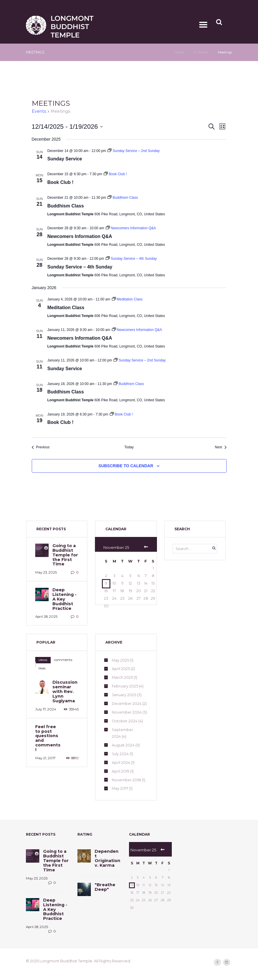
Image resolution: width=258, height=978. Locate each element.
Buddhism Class (65, 205)
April (121, 663)
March (122, 672)
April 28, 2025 (45, 612)
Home (178, 53)
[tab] (41, 655)
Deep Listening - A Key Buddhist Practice (63, 595)
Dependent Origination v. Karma (107, 864)
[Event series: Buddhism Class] (122, 198)
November (127, 788)
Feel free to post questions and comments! (48, 718)
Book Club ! (60, 182)
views (41, 655)
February (125, 681)
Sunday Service (64, 159)
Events (39, 111)
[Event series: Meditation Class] (127, 299)
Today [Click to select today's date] (129, 447)
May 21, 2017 (44, 734)
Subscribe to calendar (125, 465)
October (125, 729)
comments (56, 655)
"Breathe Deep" (104, 891)
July (120, 762)
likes (71, 655)
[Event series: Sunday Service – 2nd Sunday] (133, 151)
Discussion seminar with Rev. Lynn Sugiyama (63, 676)
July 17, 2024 (45, 693)
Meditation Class (65, 307)
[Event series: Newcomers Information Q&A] (131, 228)
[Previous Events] (41, 447)
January (124, 689)
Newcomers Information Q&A (79, 236)
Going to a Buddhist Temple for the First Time (64, 554)
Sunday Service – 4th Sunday (79, 266)
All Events (200, 53)
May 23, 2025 (45, 570)
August (123, 753)
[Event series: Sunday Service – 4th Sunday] (131, 259)
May (120, 655)
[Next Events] (221, 447)
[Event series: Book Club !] (115, 174)
